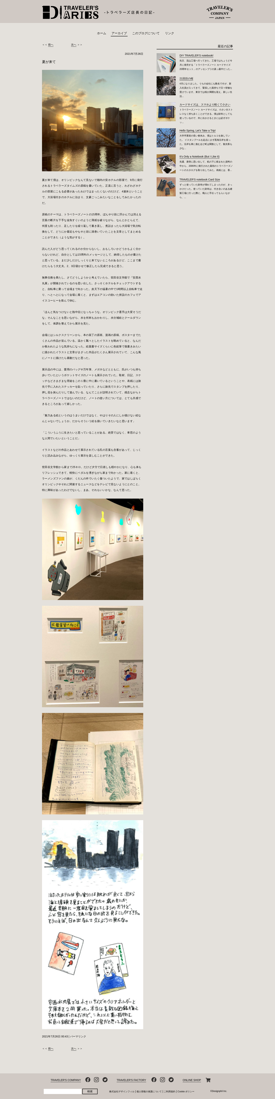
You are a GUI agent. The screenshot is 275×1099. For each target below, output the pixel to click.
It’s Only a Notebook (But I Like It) (199, 156)
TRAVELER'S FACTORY (131, 1080)
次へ (73, 44)
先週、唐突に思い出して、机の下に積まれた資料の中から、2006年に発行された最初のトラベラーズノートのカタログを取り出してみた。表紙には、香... (206, 165)
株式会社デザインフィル (121, 1091)
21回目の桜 (186, 78)
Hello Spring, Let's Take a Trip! (198, 130)
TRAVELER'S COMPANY (66, 1080)
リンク (169, 33)
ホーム (101, 33)
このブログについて (146, 33)
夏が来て (49, 62)
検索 (90, 1091)
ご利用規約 (169, 1091)
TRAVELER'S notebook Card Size (200, 179)
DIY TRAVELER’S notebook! (196, 55)
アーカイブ (119, 33)
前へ (50, 44)
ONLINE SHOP (192, 1080)
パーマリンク (78, 1036)
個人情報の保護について (149, 1091)
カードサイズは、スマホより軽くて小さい (205, 104)
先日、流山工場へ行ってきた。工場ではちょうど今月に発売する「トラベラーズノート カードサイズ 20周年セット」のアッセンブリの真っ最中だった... (206, 64)
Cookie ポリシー (186, 1091)
